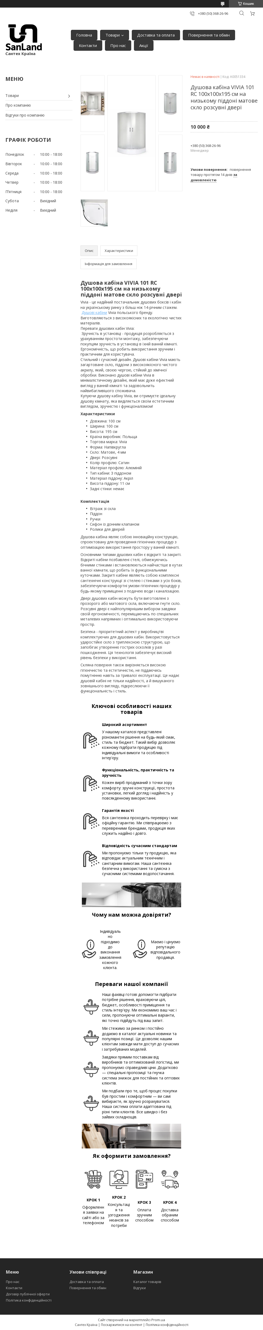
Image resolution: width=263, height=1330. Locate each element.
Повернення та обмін (209, 35)
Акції (143, 45)
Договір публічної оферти (28, 1294)
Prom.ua (158, 1319)
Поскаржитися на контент (121, 1324)
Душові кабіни (94, 312)
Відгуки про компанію (25, 115)
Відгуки (139, 1287)
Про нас (118, 45)
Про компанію (18, 105)
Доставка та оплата (156, 35)
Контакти (88, 45)
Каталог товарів (147, 1281)
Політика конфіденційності (29, 1300)
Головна (84, 35)
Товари (112, 35)
